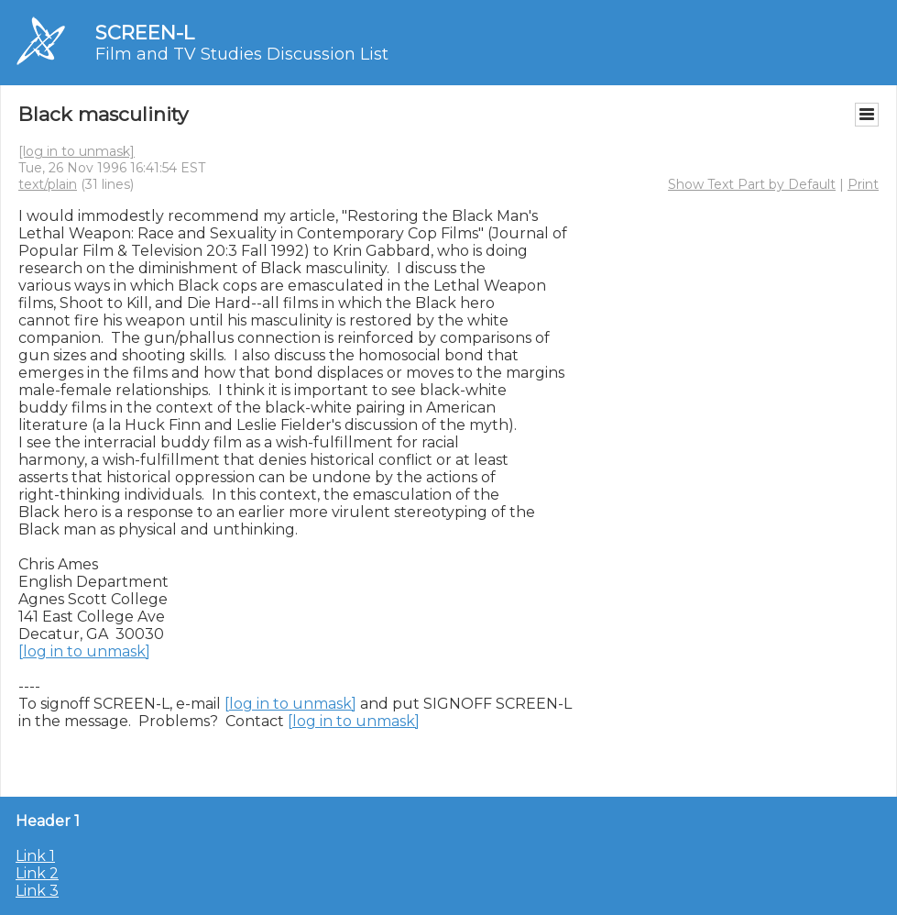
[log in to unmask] (76, 151)
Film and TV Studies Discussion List (241, 54)
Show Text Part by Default (752, 184)
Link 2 (37, 873)
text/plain (47, 184)
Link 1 (35, 856)
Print (863, 184)
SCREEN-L (144, 32)
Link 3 (37, 890)
